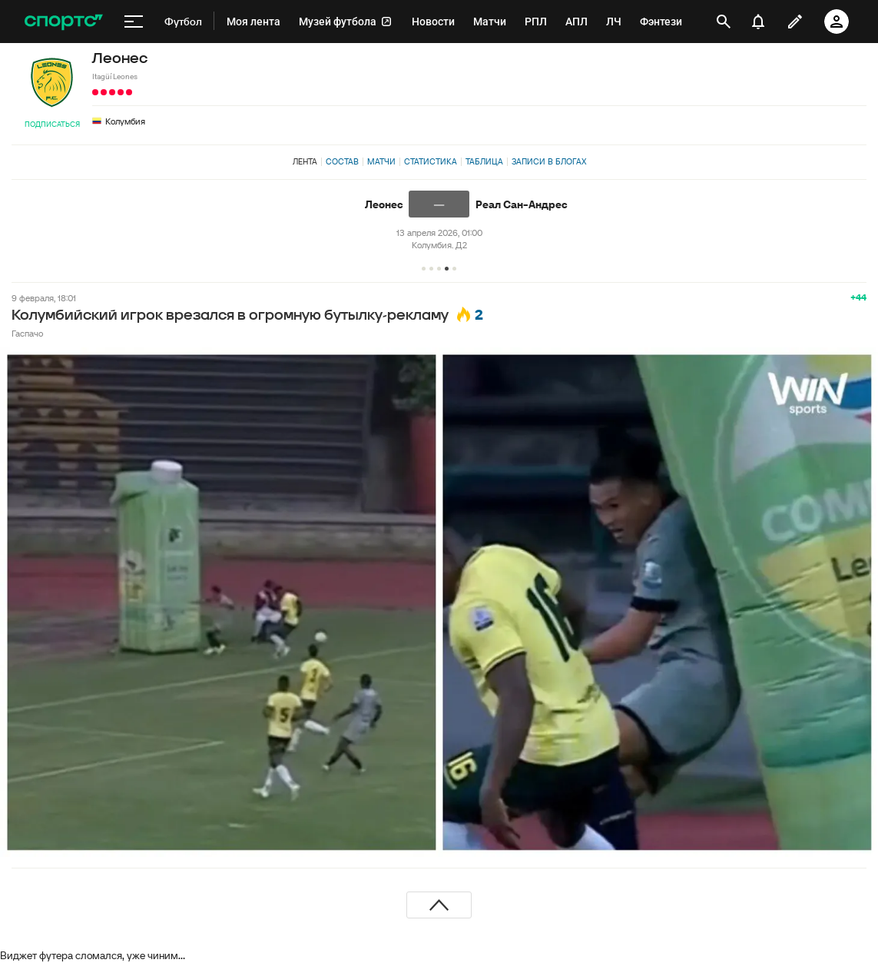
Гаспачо (27, 333)
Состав (342, 161)
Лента (305, 161)
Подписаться (52, 124)
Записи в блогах (549, 161)
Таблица (484, 161)
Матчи (381, 161)
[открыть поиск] (723, 21)
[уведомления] (758, 21)
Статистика (430, 161)
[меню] (133, 21)
